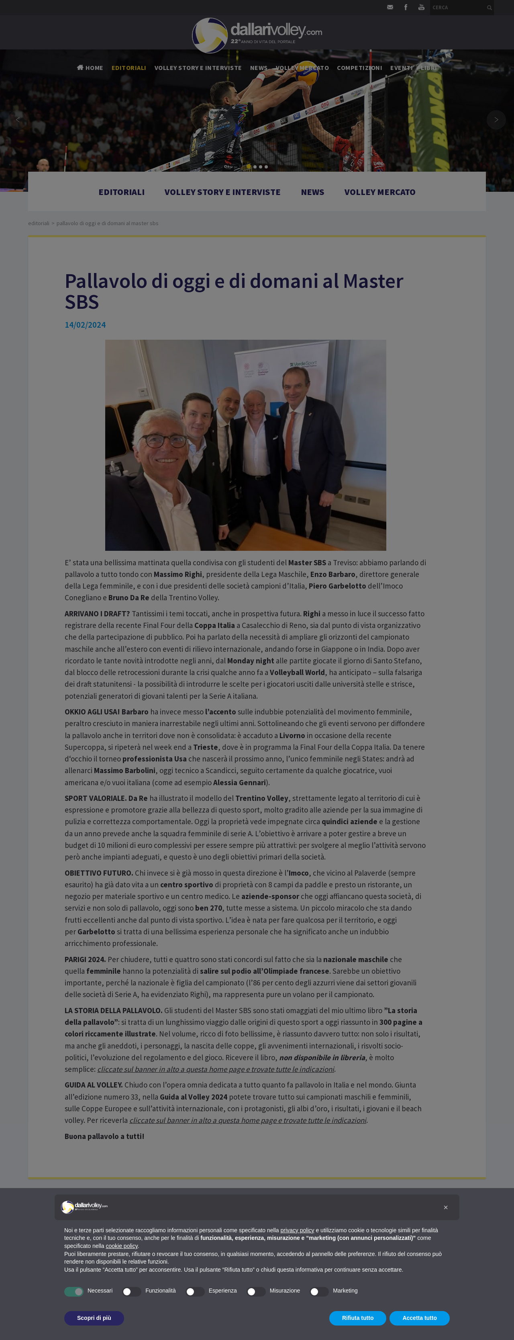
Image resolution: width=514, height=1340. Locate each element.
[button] (445, 1207)
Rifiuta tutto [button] (358, 1318)
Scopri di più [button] (94, 1318)
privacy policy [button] (297, 1230)
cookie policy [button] (122, 1246)
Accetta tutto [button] (419, 1318)
